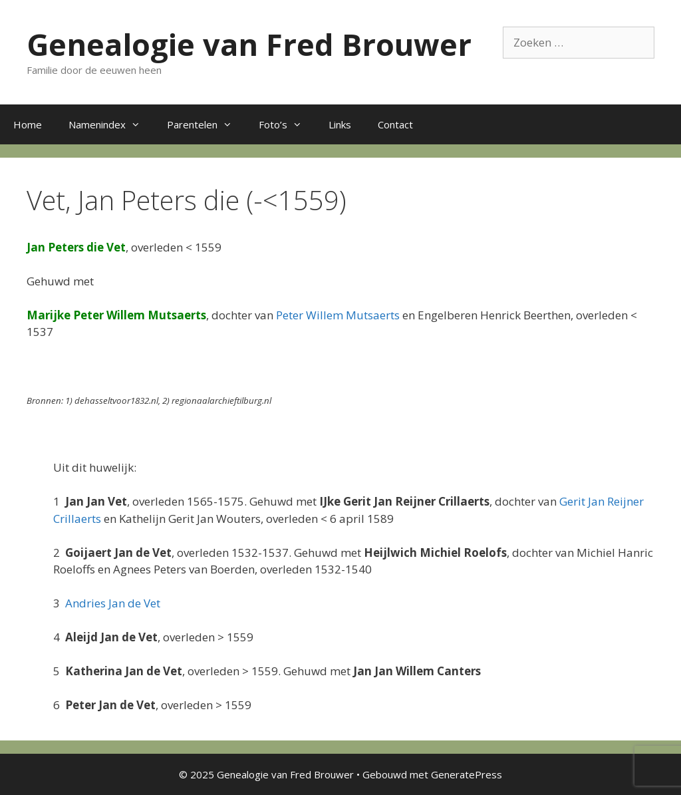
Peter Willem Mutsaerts (338, 315)
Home (27, 124)
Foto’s (287, 124)
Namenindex (111, 124)
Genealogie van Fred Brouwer (249, 44)
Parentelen (206, 124)
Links (340, 124)
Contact (395, 124)
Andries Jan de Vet (112, 603)
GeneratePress (466, 774)
